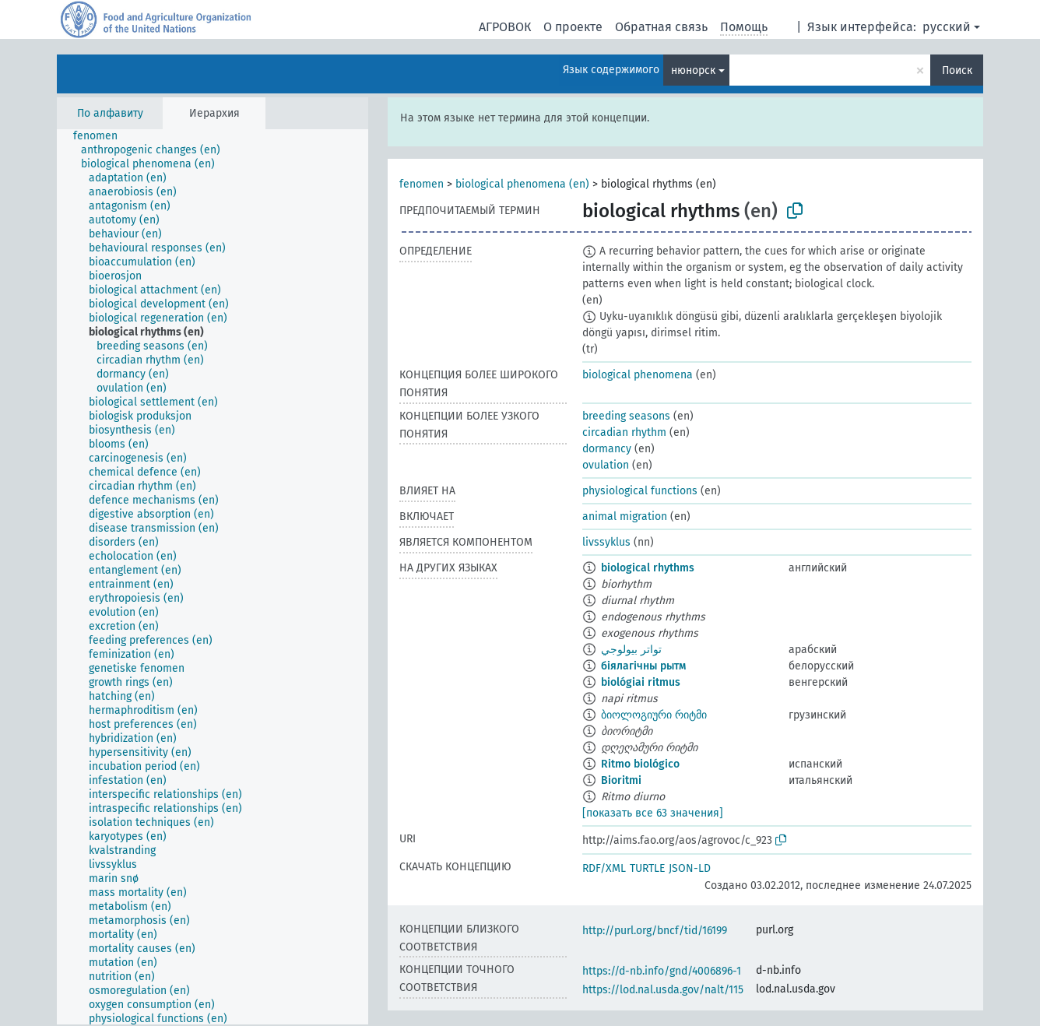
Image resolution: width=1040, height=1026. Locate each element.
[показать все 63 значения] (652, 813)
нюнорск (693, 70)
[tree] (212, 576)
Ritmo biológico (640, 764)
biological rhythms (647, 567)
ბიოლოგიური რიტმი (654, 715)
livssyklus (606, 542)
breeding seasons (626, 416)
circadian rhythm (624, 432)
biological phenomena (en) (522, 184)
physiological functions (639, 490)
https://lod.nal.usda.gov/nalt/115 (662, 989)
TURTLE (647, 868)
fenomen (421, 184)
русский (946, 26)
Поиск (957, 70)
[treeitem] (102, 136)
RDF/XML (604, 868)
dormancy (606, 448)
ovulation (605, 465)
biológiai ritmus (640, 682)
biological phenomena (637, 374)
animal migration (624, 516)
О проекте (573, 26)
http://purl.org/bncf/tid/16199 (654, 930)
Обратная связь (661, 26)
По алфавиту (110, 113)
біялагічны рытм (643, 666)
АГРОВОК (505, 26)
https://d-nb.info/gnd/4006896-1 (661, 971)
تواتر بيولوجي (631, 649)
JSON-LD (690, 868)
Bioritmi (621, 780)
